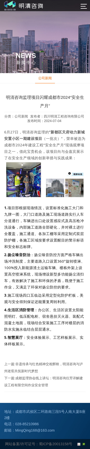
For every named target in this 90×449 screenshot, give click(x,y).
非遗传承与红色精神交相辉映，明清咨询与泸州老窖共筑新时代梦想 (43, 367)
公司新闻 (45, 78)
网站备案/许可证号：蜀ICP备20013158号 (38, 444)
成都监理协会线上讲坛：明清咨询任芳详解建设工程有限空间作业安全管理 (43, 381)
